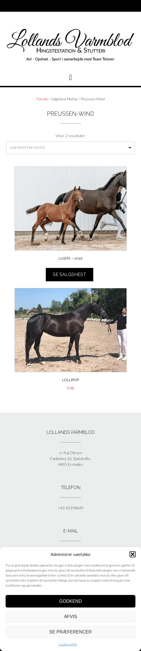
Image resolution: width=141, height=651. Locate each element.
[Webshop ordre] (70, 147)
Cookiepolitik (67, 644)
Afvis (70, 616)
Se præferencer (70, 632)
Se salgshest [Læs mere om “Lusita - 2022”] (69, 274)
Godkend (70, 601)
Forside (42, 99)
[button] (132, 554)
